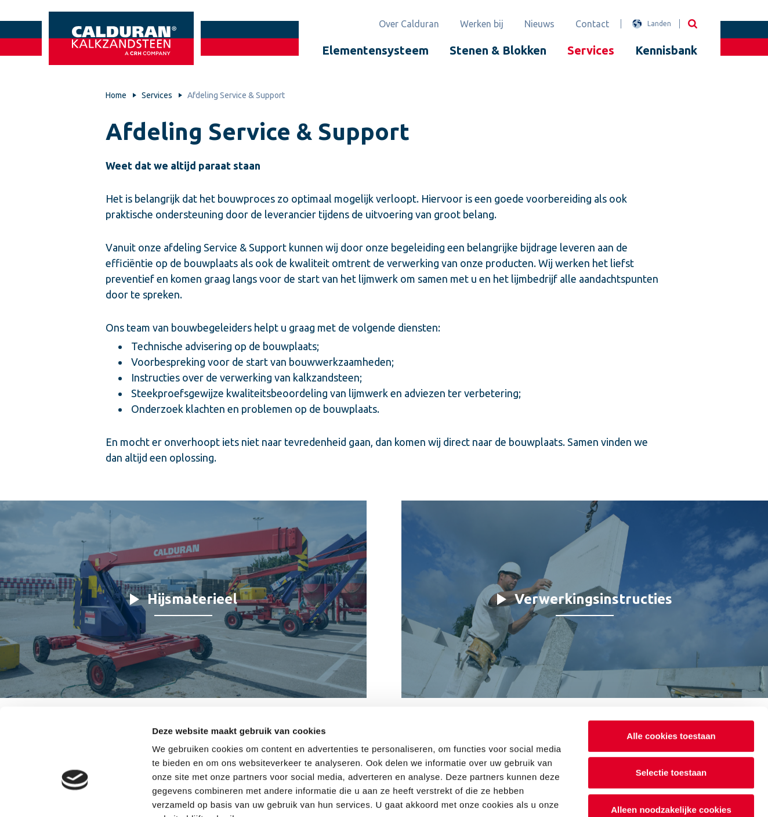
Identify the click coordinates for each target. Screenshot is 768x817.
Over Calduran (409, 24)
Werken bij (481, 24)
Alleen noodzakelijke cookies (671, 738)
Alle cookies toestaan (670, 665)
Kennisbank (666, 50)
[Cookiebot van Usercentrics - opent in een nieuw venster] (75, 794)
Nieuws (539, 24)
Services (590, 50)
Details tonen (626, 794)
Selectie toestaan (671, 702)
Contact (592, 24)
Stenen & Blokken (498, 50)
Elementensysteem (375, 50)
